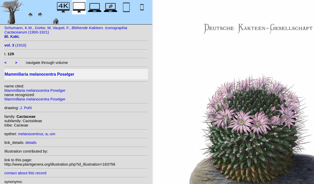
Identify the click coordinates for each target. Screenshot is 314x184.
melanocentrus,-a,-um (36, 134)
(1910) (15, 45)
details (31, 142)
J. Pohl (26, 108)
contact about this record (25, 173)
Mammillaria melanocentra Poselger (34, 90)
